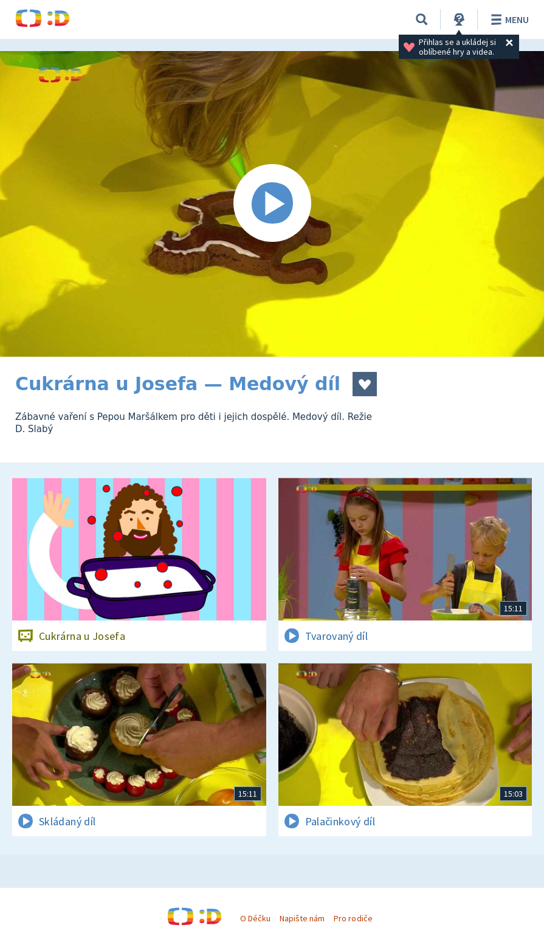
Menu (508, 19)
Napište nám (302, 918)
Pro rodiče (353, 918)
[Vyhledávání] (422, 19)
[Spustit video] (272, 204)
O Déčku (255, 918)
